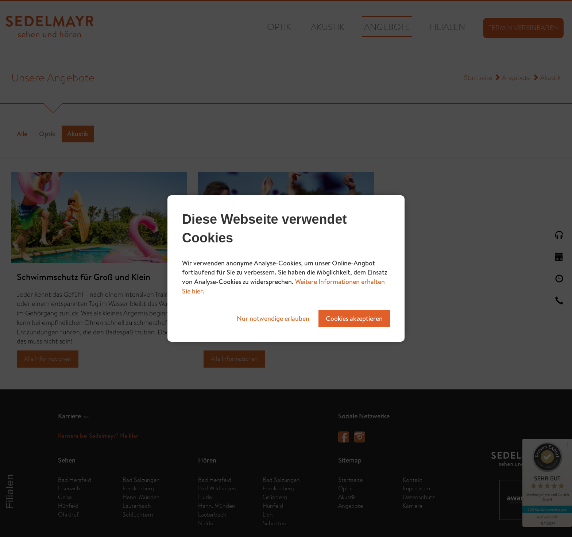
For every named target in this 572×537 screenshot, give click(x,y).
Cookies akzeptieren (354, 318)
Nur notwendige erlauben (273, 318)
